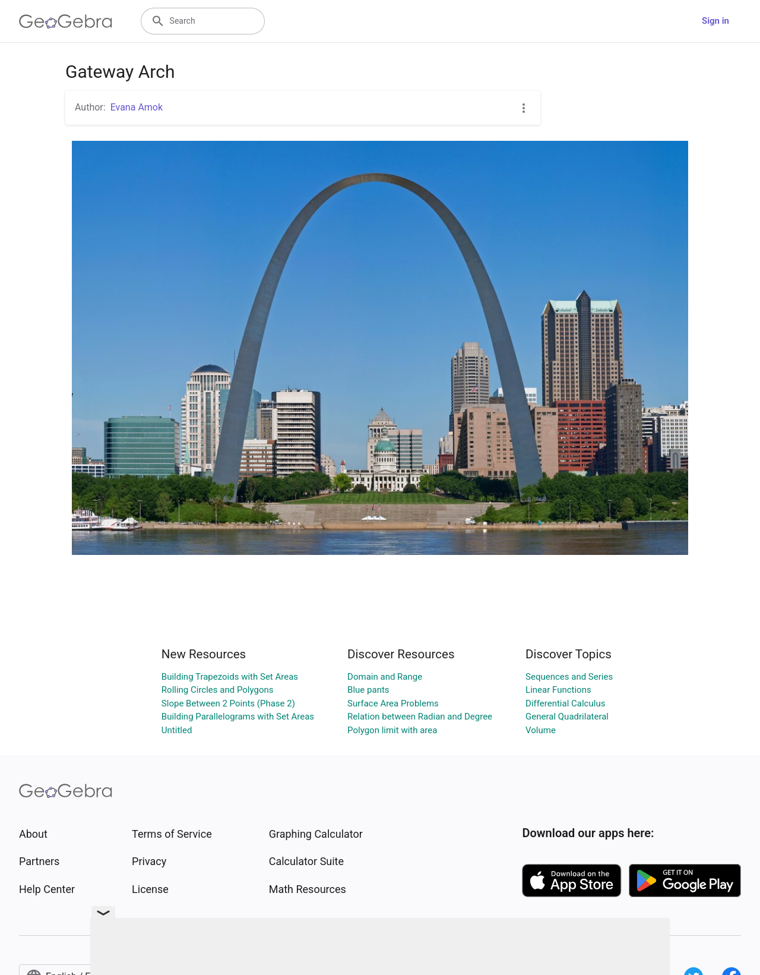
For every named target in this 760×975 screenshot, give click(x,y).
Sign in (715, 20)
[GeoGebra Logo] (65, 21)
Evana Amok (136, 107)
